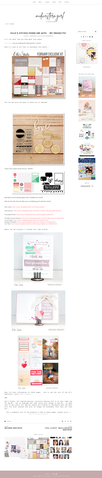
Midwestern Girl (48, 476)
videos (54, 2)
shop (60, 2)
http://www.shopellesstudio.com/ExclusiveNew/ (28, 207)
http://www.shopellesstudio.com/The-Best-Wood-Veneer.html (43, 218)
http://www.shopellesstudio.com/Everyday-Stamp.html (34, 214)
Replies (8, 421)
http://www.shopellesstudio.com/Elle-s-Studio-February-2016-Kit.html (37, 211)
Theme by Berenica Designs (61, 476)
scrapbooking (49, 36)
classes (47, 2)
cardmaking (33, 36)
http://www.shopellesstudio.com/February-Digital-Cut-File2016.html (34, 224)
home (34, 2)
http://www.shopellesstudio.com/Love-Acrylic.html (31, 220)
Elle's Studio (41, 36)
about (40, 2)
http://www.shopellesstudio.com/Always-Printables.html (36, 222)
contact (66, 2)
